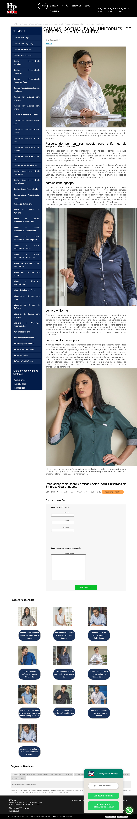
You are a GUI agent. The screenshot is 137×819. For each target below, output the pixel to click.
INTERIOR (69, 774)
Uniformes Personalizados (24, 349)
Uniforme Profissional (22, 332)
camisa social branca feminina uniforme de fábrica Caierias (99, 674)
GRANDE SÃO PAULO (57, 774)
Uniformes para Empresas (23, 344)
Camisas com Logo (21, 38)
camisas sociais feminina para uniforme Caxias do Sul (64, 674)
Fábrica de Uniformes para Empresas (26, 273)
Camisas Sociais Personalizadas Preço (26, 196)
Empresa (54, 6)
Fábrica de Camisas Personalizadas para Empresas (26, 238)
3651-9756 (20, 380)
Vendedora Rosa (103, 805)
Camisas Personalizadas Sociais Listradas (26, 149)
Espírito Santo (31, 774)
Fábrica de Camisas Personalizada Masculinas (26, 220)
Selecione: (15, 774)
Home (43, 6)
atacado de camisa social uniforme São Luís (64, 711)
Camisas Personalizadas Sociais (26, 115)
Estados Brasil (43, 774)
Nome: (60, 513)
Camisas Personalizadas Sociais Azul (26, 122)
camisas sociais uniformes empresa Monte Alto (29, 674)
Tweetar (49, 44)
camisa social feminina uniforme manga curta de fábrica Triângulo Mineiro (29, 713)
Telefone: (60, 529)
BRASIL (22, 774)
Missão (65, 6)
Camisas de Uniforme (22, 49)
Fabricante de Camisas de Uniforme (26, 306)
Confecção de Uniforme (23, 204)
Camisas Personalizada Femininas (26, 62)
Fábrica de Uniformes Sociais (25, 290)
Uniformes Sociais (20, 355)
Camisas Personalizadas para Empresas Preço (26, 107)
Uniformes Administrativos (24, 338)
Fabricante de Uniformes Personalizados (26, 324)
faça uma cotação (112, 492)
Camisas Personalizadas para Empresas (26, 98)
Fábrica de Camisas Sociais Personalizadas (26, 264)
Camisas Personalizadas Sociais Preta (26, 157)
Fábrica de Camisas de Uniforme (26, 211)
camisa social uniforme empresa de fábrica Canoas (64, 635)
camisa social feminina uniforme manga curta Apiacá (29, 635)
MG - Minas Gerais (81, 774)
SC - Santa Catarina (18, 778)
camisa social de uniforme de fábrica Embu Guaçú (99, 635)
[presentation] (66, 540)
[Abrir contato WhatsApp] (129, 810)
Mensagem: (63, 566)
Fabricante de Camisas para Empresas (26, 315)
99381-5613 (21, 388)
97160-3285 (21, 384)
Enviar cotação (86, 587)
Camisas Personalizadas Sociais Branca (26, 131)
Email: (60, 521)
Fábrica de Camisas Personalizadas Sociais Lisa (26, 256)
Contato (54, 11)
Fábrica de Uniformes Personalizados (26, 282)
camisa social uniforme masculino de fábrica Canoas (29, 752)
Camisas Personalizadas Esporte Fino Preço (26, 89)
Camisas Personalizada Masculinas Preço (26, 80)
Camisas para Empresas (23, 55)
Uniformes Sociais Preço (23, 361)
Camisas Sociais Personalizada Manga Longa (26, 181)
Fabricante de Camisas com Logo (26, 297)
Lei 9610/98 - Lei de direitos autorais (59, 792)
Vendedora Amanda (103, 796)
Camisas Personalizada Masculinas (26, 71)
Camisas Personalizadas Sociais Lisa (26, 140)
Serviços (76, 6)
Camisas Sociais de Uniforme (25, 165)
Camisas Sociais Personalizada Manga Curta (26, 172)
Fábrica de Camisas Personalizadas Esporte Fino (26, 229)
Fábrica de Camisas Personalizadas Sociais (26, 247)
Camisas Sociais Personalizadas (26, 189)
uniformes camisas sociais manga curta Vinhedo (99, 713)
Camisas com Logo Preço (24, 44)
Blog (87, 6)
